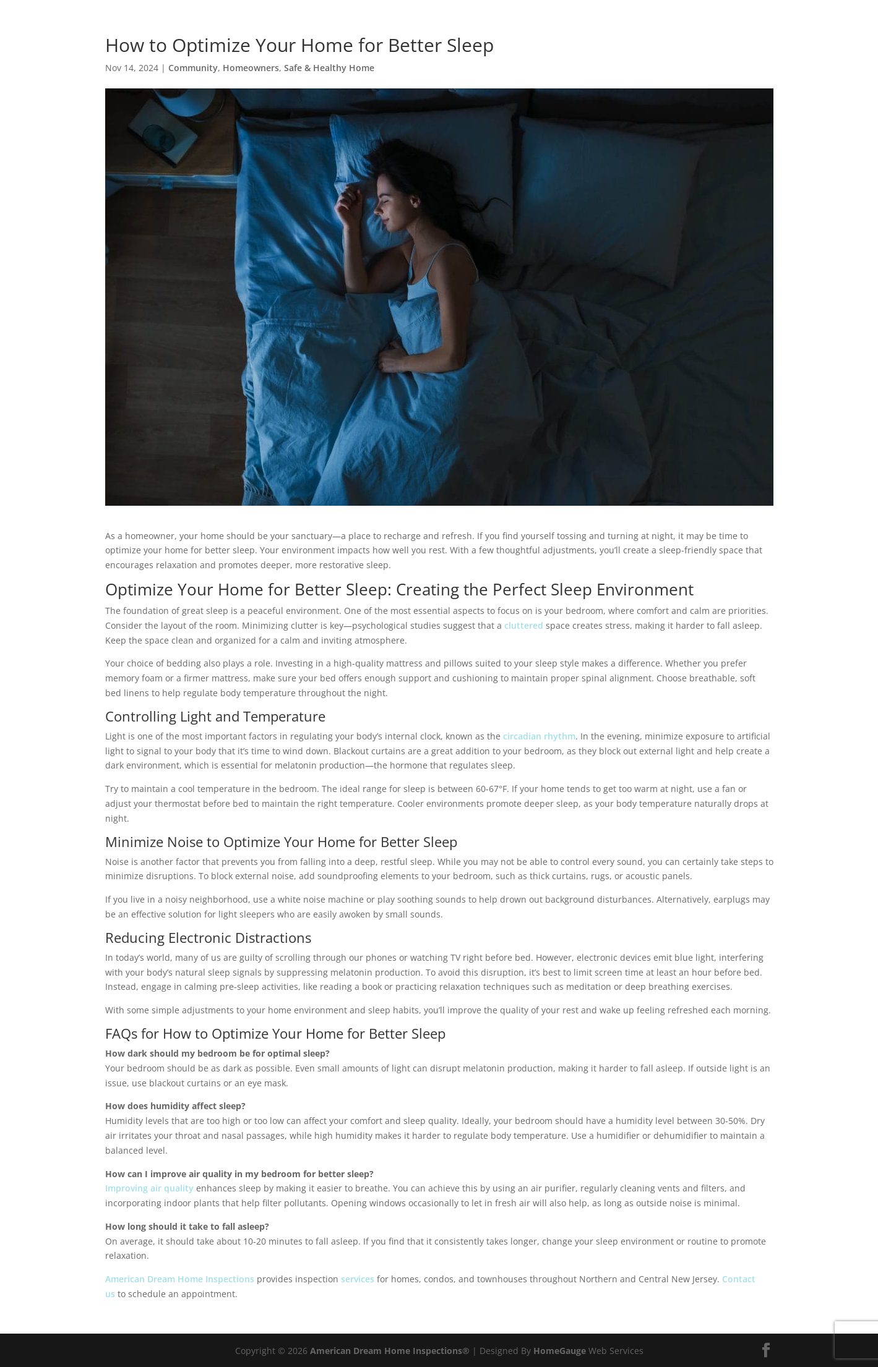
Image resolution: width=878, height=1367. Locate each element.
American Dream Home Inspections (179, 1279)
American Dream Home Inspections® (390, 1350)
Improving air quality (149, 1188)
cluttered (523, 625)
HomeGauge (559, 1350)
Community (193, 68)
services (357, 1279)
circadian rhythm (539, 736)
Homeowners (251, 68)
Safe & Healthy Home (329, 68)
